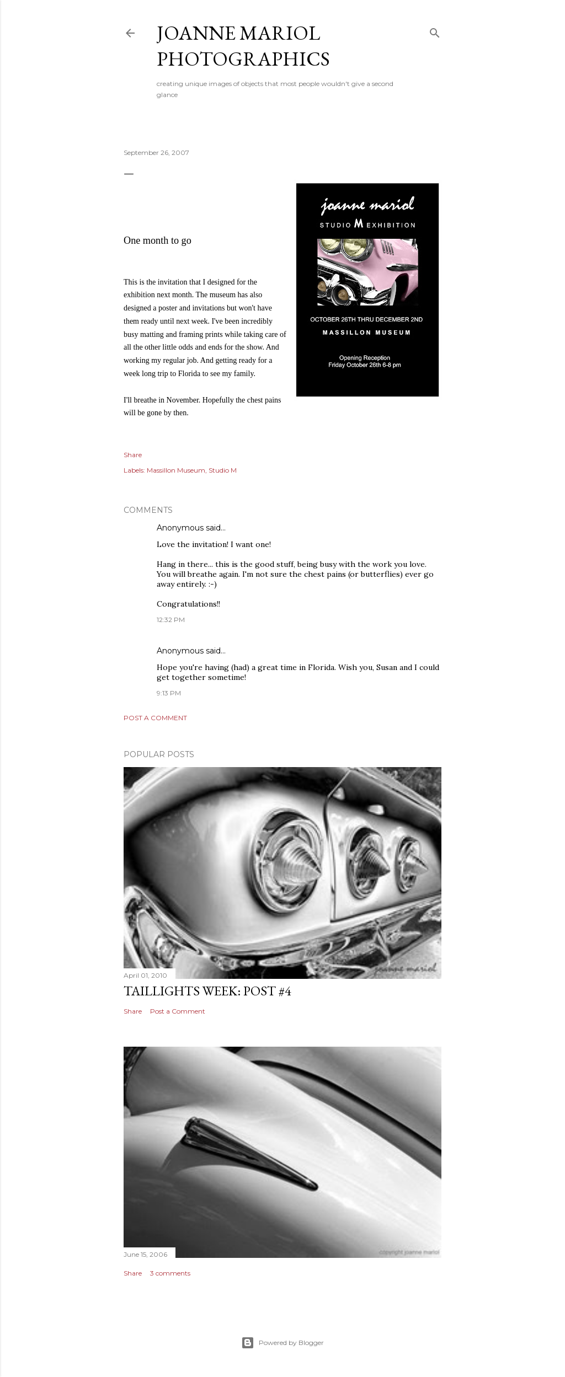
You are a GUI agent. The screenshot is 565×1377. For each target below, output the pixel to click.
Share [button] (133, 455)
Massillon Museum (176, 470)
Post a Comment (155, 718)
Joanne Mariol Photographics (243, 46)
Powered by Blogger (282, 1342)
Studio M (223, 470)
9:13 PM (169, 693)
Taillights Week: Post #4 (207, 990)
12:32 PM (171, 619)
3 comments (170, 1273)
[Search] (434, 30)
